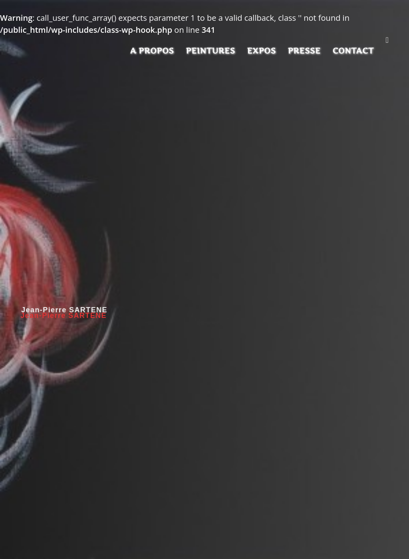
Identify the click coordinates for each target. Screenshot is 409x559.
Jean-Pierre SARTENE (63, 315)
